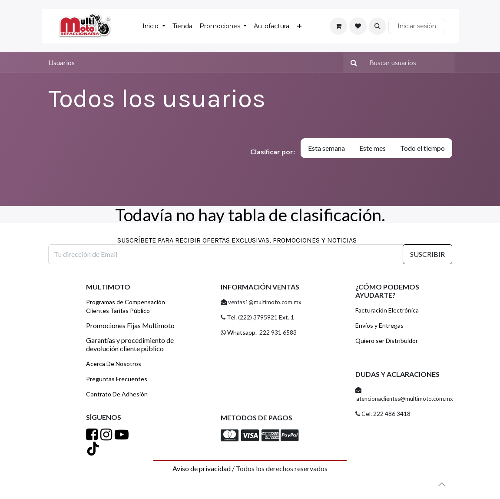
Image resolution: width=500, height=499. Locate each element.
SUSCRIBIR (427, 254)
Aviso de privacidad (201, 468)
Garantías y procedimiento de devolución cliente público (130, 344)
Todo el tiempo (422, 148)
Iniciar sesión (416, 26)
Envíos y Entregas (379, 325)
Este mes (372, 148)
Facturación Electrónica (387, 310)
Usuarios (61, 62)
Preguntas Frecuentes (116, 379)
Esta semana (326, 148)
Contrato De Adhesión (117, 394)
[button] (377, 26)
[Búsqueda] (351, 63)
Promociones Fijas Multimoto (130, 325)
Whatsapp (240, 332)
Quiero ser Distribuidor (386, 340)
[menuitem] (154, 26)
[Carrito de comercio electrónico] (338, 26)
